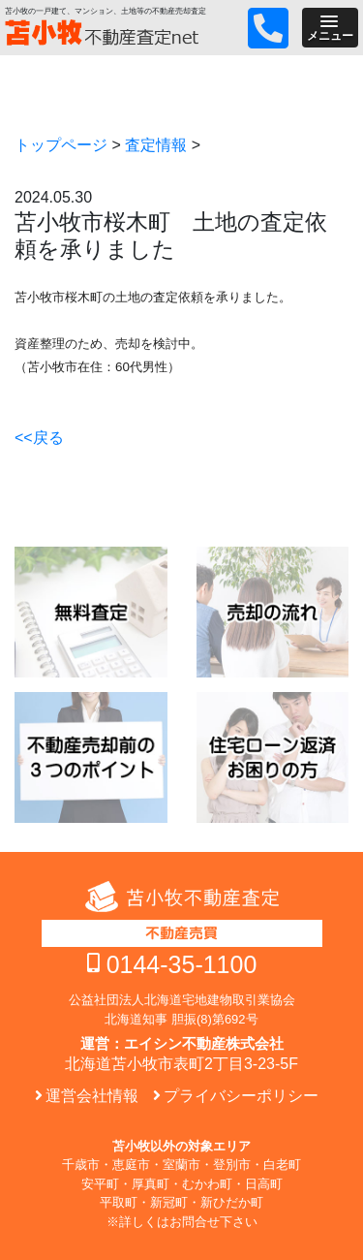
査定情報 (156, 145)
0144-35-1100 (181, 964)
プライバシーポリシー (241, 1095)
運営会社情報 (91, 1095)
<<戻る (39, 437)
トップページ (61, 145)
